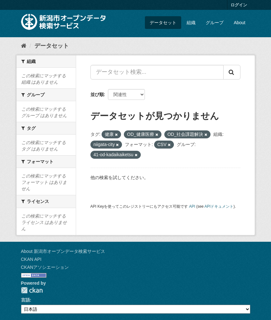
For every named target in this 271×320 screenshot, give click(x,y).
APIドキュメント (218, 206)
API (192, 206)
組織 (191, 22)
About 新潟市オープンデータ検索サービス (63, 251)
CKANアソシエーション (45, 267)
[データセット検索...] (157, 72)
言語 (25, 300)
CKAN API (31, 259)
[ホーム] (23, 46)
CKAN (32, 290)
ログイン (239, 5)
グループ (215, 22)
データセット (163, 22)
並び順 (97, 94)
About (240, 22)
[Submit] (231, 72)
